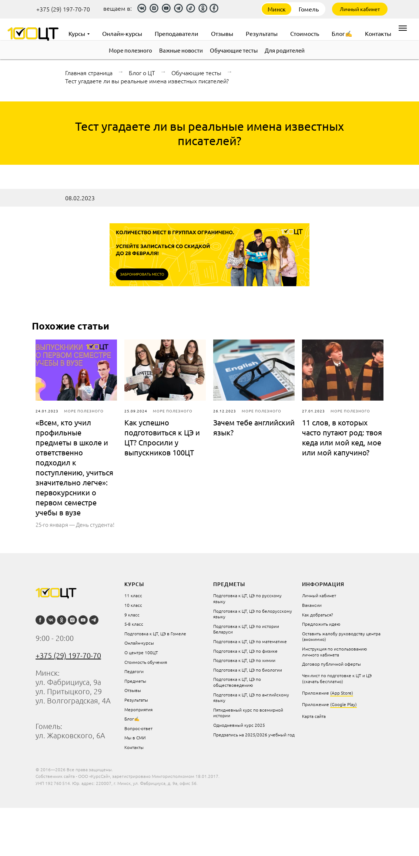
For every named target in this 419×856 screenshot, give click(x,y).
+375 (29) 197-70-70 (63, 9)
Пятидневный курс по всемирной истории (248, 713)
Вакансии (312, 605)
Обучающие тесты (196, 72)
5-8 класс (133, 624)
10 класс (133, 605)
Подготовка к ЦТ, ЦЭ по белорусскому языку (252, 614)
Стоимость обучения (145, 662)
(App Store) (341, 693)
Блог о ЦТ (142, 72)
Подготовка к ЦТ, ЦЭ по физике (245, 651)
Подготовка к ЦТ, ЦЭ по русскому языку (247, 598)
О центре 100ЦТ (141, 652)
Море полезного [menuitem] (130, 50)
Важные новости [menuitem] (181, 50)
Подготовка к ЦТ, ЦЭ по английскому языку (251, 697)
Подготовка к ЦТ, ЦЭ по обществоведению (237, 682)
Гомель (309, 9)
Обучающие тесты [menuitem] (234, 50)
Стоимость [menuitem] (304, 33)
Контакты (134, 747)
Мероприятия (138, 709)
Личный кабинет (360, 9)
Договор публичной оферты (331, 664)
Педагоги (134, 671)
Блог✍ (132, 719)
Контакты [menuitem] (378, 33)
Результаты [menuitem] (262, 33)
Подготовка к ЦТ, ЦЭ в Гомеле (155, 633)
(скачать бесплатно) (322, 681)
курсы (134, 584)
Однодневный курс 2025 (239, 725)
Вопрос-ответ (138, 728)
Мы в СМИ (135, 737)
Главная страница (89, 72)
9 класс (132, 615)
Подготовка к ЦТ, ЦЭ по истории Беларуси (246, 629)
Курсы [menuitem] (76, 33)
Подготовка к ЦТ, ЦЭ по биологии (247, 670)
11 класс (133, 595)
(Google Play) (343, 704)
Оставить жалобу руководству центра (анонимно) (341, 636)
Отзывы (132, 690)
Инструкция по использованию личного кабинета (334, 652)
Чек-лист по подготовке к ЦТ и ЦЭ (337, 675)
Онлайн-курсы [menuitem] (122, 33)
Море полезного (84, 411)
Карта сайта (314, 716)
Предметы (135, 681)
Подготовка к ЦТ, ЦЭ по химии (244, 660)
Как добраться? (317, 615)
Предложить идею (321, 624)
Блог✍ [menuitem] (342, 33)
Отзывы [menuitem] (222, 33)
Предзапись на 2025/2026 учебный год (254, 735)
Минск (277, 9)
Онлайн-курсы (139, 643)
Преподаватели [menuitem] (176, 33)
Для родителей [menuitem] (285, 50)
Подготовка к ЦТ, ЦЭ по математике (250, 641)
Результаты (136, 700)
